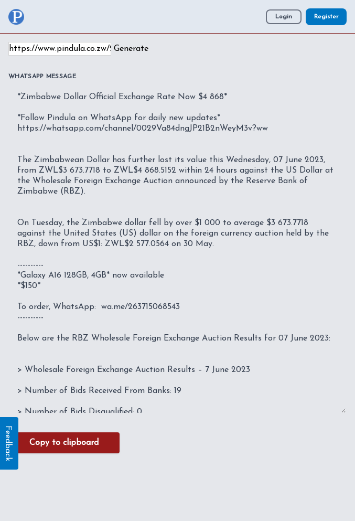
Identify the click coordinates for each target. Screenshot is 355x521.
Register (326, 17)
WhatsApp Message (42, 76)
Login (283, 17)
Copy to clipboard (64, 443)
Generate (131, 49)
